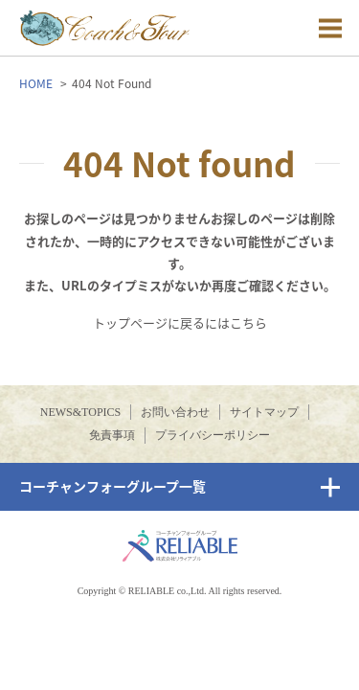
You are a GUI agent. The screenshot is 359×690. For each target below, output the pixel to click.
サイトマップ (264, 412)
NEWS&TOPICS (80, 412)
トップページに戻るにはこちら (180, 322)
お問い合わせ (175, 412)
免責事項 (112, 435)
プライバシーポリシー (212, 435)
